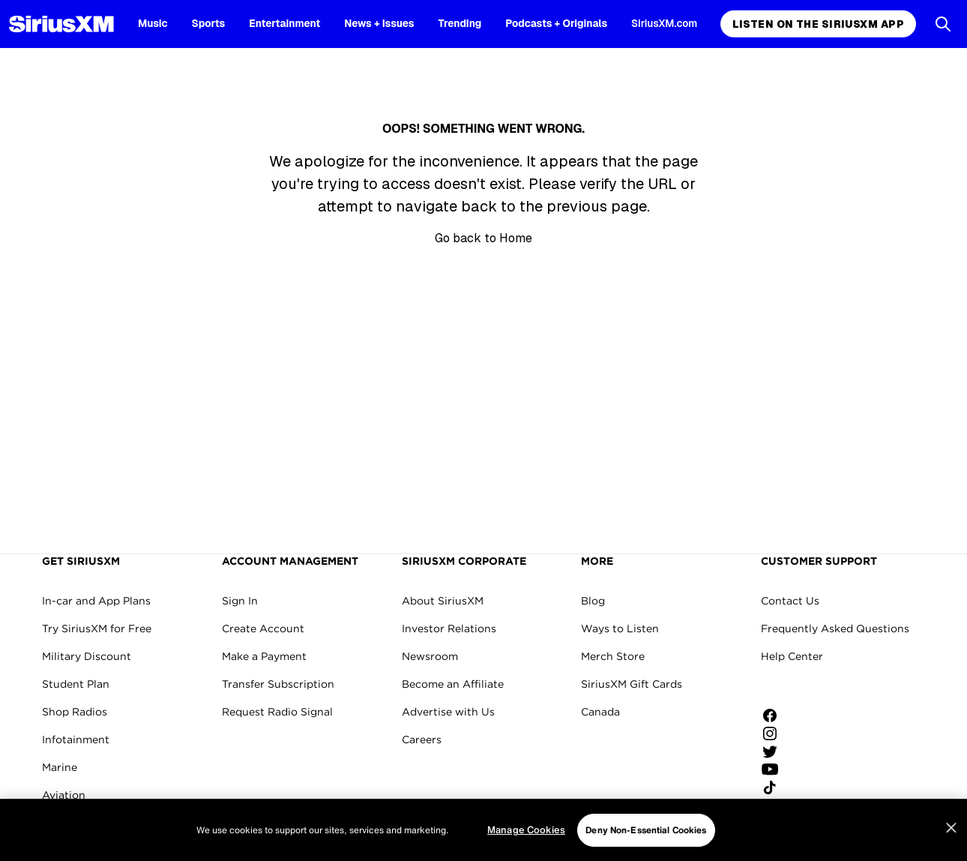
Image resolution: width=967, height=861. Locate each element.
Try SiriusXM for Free (96, 628)
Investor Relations (449, 628)
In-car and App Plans (96, 601)
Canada (600, 712)
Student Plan (75, 684)
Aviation (63, 795)
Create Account (263, 628)
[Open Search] (943, 24)
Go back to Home (483, 238)
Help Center (792, 656)
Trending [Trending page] (460, 23)
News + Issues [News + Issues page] (379, 23)
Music (153, 23)
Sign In (240, 601)
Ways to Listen (620, 628)
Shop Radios (74, 712)
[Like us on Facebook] (775, 715)
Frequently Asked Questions (835, 628)
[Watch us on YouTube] (775, 769)
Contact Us (790, 601)
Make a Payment (264, 656)
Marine (59, 767)
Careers (422, 740)
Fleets (57, 823)
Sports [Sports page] (209, 23)
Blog (593, 601)
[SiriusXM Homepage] (61, 24)
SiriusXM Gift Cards (631, 684)
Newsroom (430, 656)
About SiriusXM (442, 601)
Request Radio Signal (277, 712)
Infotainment (75, 740)
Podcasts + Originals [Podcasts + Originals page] (556, 23)
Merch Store (613, 656)
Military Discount (86, 656)
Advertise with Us (448, 712)
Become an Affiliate (453, 684)
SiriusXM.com (664, 23)
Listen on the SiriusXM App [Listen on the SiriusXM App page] (818, 24)
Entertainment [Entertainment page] (284, 23)
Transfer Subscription (278, 684)
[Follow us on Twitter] (775, 751)
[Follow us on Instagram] (775, 733)
